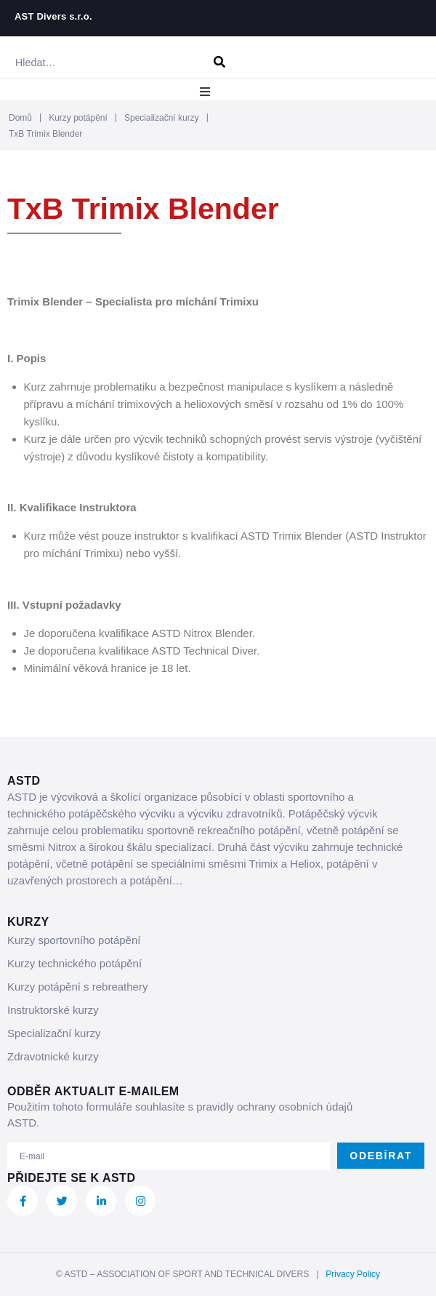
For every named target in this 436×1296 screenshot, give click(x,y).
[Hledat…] (103, 62)
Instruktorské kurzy (53, 1010)
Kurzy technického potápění (74, 963)
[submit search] (219, 62)
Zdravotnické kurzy (53, 1056)
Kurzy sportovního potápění (73, 940)
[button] (205, 92)
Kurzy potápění (78, 118)
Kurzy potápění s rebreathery (77, 986)
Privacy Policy (353, 1274)
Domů (20, 118)
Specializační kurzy (161, 118)
